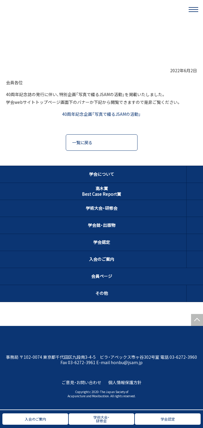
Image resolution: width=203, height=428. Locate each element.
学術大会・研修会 (101, 208)
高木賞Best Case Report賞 (101, 191)
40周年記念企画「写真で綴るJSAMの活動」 (101, 114)
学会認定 (101, 242)
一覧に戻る (82, 142)
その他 (101, 293)
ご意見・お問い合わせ (81, 382)
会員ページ (101, 276)
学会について (101, 174)
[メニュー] (193, 9)
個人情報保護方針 (125, 382)
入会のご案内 (101, 259)
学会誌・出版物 (101, 225)
